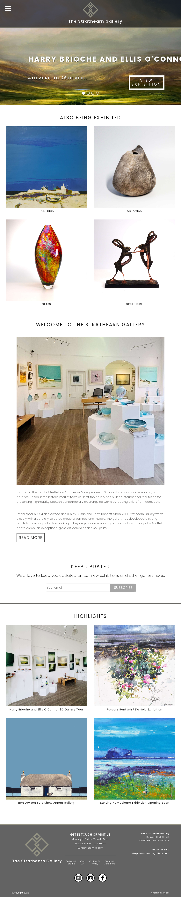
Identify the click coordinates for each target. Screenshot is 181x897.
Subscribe (123, 587)
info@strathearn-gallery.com (150, 853)
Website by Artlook (160, 892)
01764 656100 (160, 849)
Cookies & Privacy (94, 862)
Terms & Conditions (109, 862)
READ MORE (30, 537)
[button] (83, 93)
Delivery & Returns (71, 862)
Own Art (82, 862)
